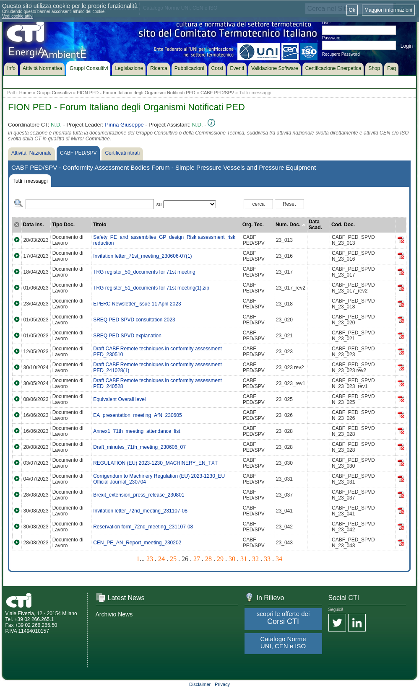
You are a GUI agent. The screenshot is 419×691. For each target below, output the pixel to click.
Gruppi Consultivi (54, 92)
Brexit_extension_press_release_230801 (138, 495)
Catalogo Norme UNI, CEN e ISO (283, 642)
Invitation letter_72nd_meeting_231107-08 (140, 511)
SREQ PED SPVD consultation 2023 (134, 320)
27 (196, 558)
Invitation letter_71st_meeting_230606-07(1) (142, 256)
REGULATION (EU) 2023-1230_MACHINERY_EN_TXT (155, 463)
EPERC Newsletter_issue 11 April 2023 (137, 304)
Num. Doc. (291, 225)
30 (232, 558)
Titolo (99, 225)
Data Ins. (33, 225)
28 (208, 558)
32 (255, 558)
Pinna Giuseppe (124, 125)
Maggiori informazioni (388, 10)
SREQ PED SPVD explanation (127, 336)
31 (243, 558)
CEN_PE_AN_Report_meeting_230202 (137, 543)
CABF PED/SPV (217, 92)
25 (173, 558)
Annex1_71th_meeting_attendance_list (136, 431)
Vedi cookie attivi (18, 16)
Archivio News (114, 614)
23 (149, 558)
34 (279, 558)
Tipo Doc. (63, 225)
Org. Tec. (253, 225)
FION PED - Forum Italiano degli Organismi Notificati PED (136, 92)
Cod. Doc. (343, 225)
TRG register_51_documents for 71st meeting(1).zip (151, 288)
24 (161, 558)
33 (267, 558)
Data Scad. (315, 224)
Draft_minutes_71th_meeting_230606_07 (139, 447)
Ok (352, 10)
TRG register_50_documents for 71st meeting (144, 272)
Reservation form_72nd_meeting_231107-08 (143, 527)
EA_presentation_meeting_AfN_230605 (137, 415)
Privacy (222, 684)
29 (220, 558)
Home (25, 92)
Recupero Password (341, 54)
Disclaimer (200, 684)
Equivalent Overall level (119, 399)
